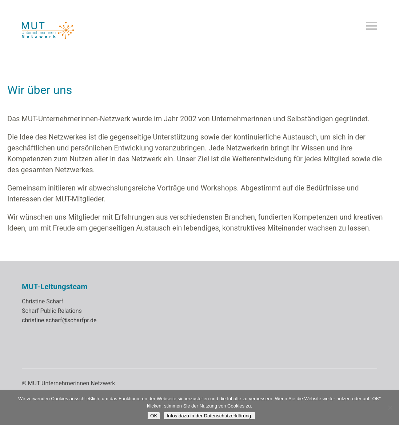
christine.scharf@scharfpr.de (59, 320)
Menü (371, 26)
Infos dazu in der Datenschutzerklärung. (209, 415)
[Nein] (390, 407)
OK (153, 415)
